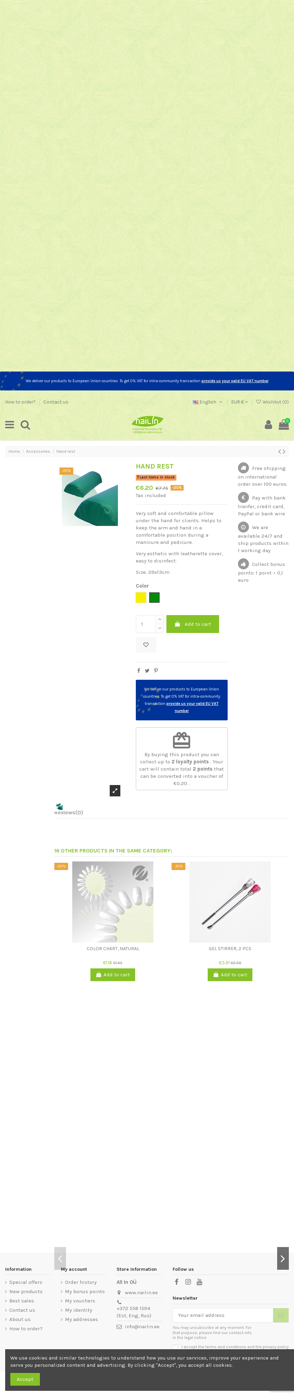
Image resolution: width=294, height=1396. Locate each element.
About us (20, 1319)
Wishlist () (272, 402)
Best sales (21, 1301)
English (208, 402)
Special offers (25, 1282)
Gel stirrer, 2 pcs (230, 949)
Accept (25, 1379)
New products (26, 1291)
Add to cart (192, 624)
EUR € (239, 402)
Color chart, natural (113, 949)
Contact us (55, 402)
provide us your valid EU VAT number (235, 381)
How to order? (21, 402)
